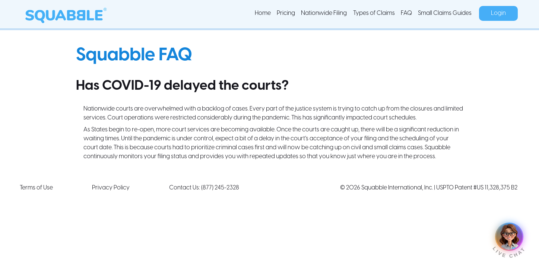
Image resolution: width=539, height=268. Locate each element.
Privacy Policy (111, 188)
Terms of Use (36, 188)
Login (498, 13)
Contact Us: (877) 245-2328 (204, 188)
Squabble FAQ (134, 55)
